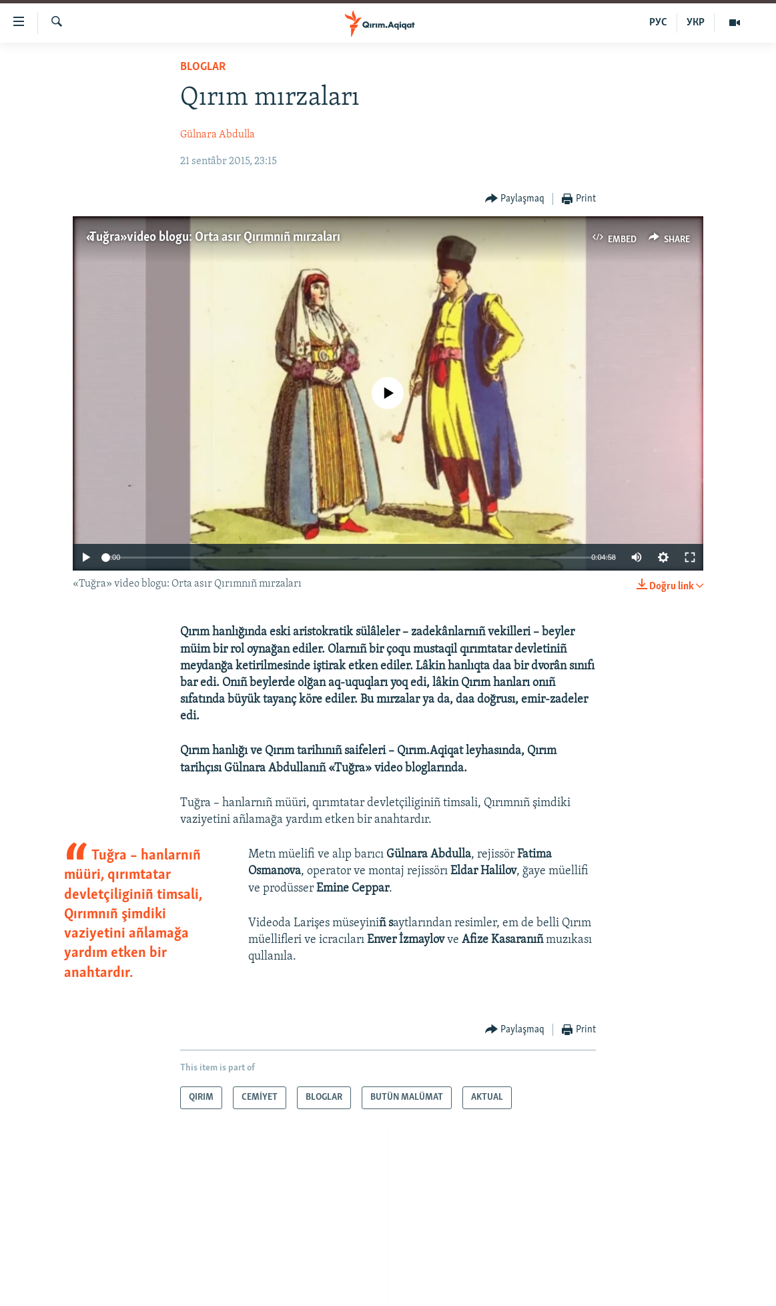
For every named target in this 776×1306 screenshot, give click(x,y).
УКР (696, 22)
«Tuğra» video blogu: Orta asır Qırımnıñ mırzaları (213, 237)
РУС (658, 22)
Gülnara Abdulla (217, 134)
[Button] (515, 199)
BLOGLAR (203, 67)
